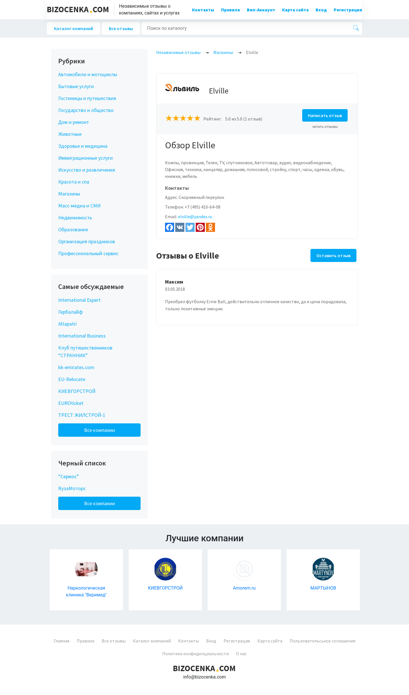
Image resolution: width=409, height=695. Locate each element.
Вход (321, 10)
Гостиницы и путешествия (87, 98)
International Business (82, 335)
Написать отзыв (325, 115)
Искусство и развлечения (86, 170)
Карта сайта (295, 10)
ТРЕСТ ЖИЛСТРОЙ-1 (81, 415)
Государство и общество (86, 110)
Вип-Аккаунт (261, 10)
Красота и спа (73, 181)
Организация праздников (86, 241)
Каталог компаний (73, 28)
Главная (61, 641)
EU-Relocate (71, 379)
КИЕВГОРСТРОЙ (76, 391)
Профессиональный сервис (88, 253)
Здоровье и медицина (82, 146)
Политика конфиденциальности (195, 653)
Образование (73, 229)
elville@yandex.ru (195, 216)
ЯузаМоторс (72, 488)
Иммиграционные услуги (85, 158)
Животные (70, 134)
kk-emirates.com (76, 367)
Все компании (99, 430)
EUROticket (71, 403)
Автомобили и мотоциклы (87, 74)
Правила (230, 10)
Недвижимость (75, 217)
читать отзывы (325, 126)
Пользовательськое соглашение (323, 641)
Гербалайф (70, 312)
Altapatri (67, 324)
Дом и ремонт (73, 122)
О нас (241, 653)
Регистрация (348, 10)
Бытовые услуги (76, 86)
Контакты (203, 10)
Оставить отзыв (333, 255)
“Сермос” (68, 476)
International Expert (79, 300)
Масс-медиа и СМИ (79, 205)
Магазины (69, 193)
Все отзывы (121, 28)
